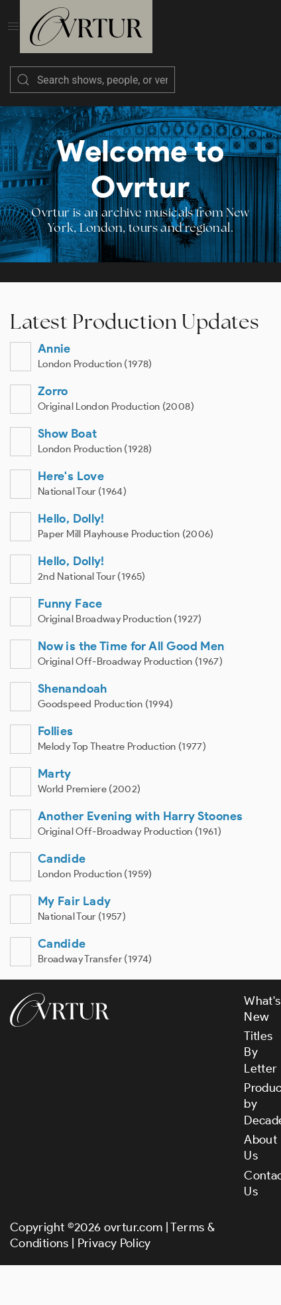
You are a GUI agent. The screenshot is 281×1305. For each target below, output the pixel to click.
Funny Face (70, 603)
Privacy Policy (114, 1243)
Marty (55, 773)
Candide (62, 858)
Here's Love (71, 476)
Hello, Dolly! (71, 518)
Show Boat (67, 433)
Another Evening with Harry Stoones (140, 816)
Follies (56, 731)
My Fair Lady (74, 901)
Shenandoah (72, 688)
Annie (54, 348)
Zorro (53, 391)
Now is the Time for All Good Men (131, 646)
